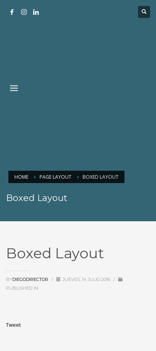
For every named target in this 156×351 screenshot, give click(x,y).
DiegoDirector (30, 279)
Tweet (13, 324)
